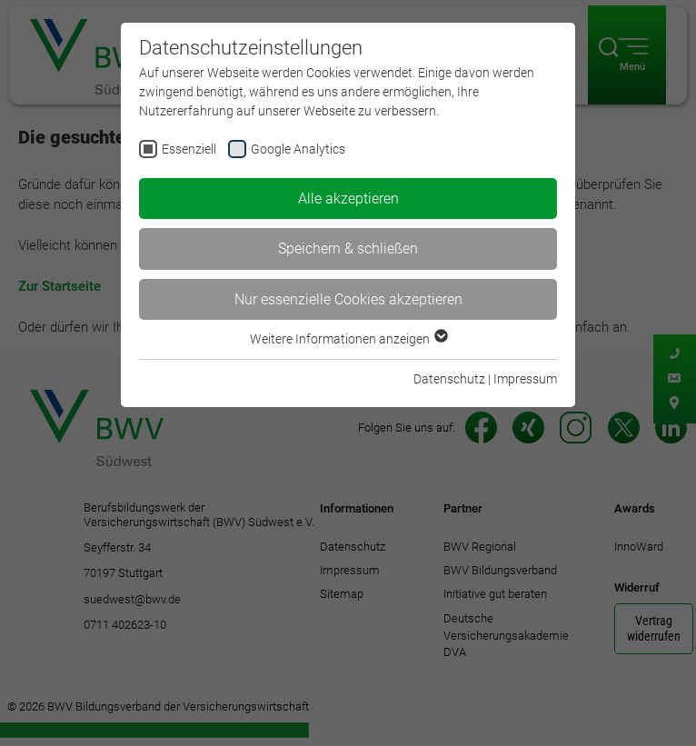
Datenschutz (449, 379)
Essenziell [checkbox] (189, 149)
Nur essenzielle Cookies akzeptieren (348, 299)
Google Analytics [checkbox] (298, 149)
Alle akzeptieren (348, 198)
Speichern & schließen (348, 248)
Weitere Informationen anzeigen (348, 339)
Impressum (525, 379)
